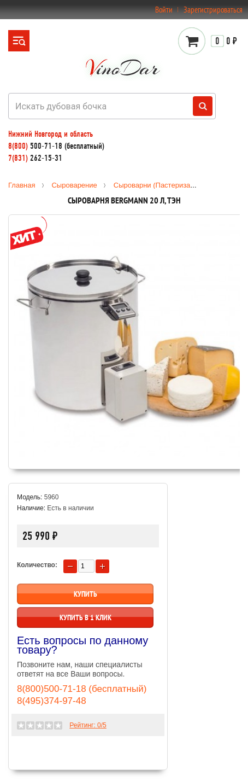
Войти (164, 9)
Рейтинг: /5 (87, 725)
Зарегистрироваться (213, 9)
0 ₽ (224, 41)
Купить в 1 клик (85, 617)
